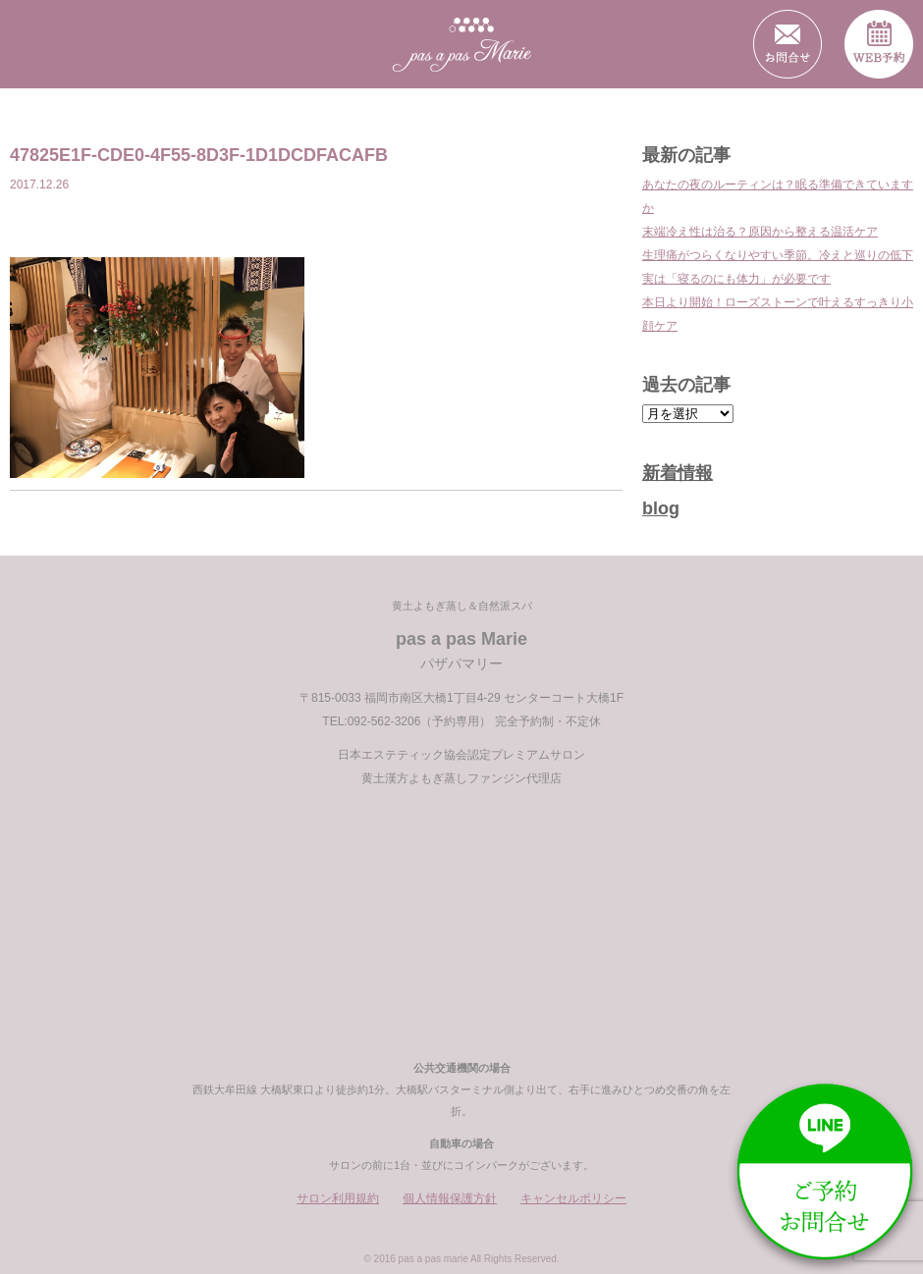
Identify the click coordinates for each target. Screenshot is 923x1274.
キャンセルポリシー (573, 1198)
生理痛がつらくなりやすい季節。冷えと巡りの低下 (777, 255)
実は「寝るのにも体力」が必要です (736, 279)
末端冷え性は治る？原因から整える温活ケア (760, 232)
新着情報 (677, 473)
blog (660, 508)
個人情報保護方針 (450, 1198)
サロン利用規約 (338, 1198)
